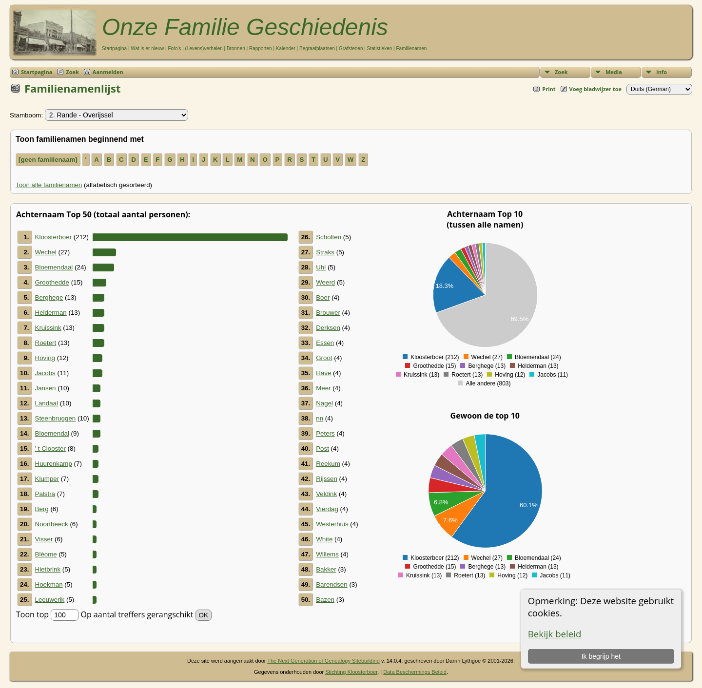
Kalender (285, 48)
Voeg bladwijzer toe (595, 89)
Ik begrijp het (601, 656)
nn (319, 418)
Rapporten (260, 48)
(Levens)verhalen (204, 48)
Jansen (45, 388)
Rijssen (326, 478)
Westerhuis (332, 524)
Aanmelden (108, 72)
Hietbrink (48, 569)
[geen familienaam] (48, 159)
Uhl (321, 267)
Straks (325, 252)
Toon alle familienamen (49, 185)
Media (613, 72)
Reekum (328, 463)
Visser (44, 539)
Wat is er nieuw (147, 48)
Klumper (47, 478)
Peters (325, 433)
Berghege (49, 297)
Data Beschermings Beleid (415, 672)
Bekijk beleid (555, 634)
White (324, 539)
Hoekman (49, 584)
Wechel (46, 252)
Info (661, 72)
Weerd (325, 282)
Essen (325, 342)
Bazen (325, 599)
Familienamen (411, 48)
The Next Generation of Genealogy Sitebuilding (323, 661)
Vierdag (327, 509)
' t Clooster (50, 448)
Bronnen (236, 48)
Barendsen (331, 584)
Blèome (46, 554)
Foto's (174, 48)
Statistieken (379, 48)
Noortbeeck (51, 524)
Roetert (46, 342)
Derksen (328, 327)
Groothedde (52, 282)
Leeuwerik (50, 599)
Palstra (45, 493)
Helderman (51, 312)
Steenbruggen (55, 418)
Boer (323, 297)
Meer (323, 388)
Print (548, 89)
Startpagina (114, 48)
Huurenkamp (53, 463)
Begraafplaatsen (317, 48)
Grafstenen (351, 48)
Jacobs (45, 373)
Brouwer (328, 312)
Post (322, 448)
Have (323, 373)
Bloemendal (52, 433)
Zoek (561, 72)
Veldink (326, 493)
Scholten (328, 237)
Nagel (324, 403)
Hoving (45, 358)
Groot (324, 358)
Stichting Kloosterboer (351, 672)
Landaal (46, 403)
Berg (42, 509)
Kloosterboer (53, 237)
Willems (327, 554)
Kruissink (48, 327)
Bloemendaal (54, 267)
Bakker (326, 569)
